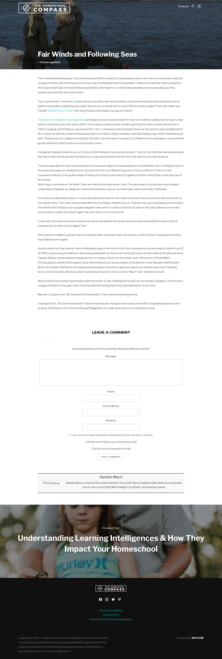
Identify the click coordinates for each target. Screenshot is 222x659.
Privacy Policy (111, 614)
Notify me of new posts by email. (112, 448)
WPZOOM (197, 638)
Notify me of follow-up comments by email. (112, 441)
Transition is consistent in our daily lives (61, 119)
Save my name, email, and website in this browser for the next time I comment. (113, 435)
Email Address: (111, 406)
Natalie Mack (111, 477)
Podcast (183, 6)
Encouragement (50, 62)
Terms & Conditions (111, 610)
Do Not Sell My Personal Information (111, 619)
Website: (111, 420)
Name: (111, 391)
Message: (111, 356)
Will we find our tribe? (60, 110)
